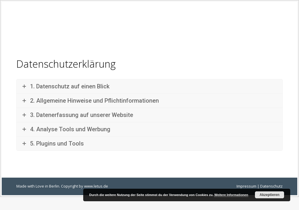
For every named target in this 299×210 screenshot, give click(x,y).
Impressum (246, 186)
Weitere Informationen (231, 195)
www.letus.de (96, 186)
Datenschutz (271, 186)
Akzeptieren (269, 195)
